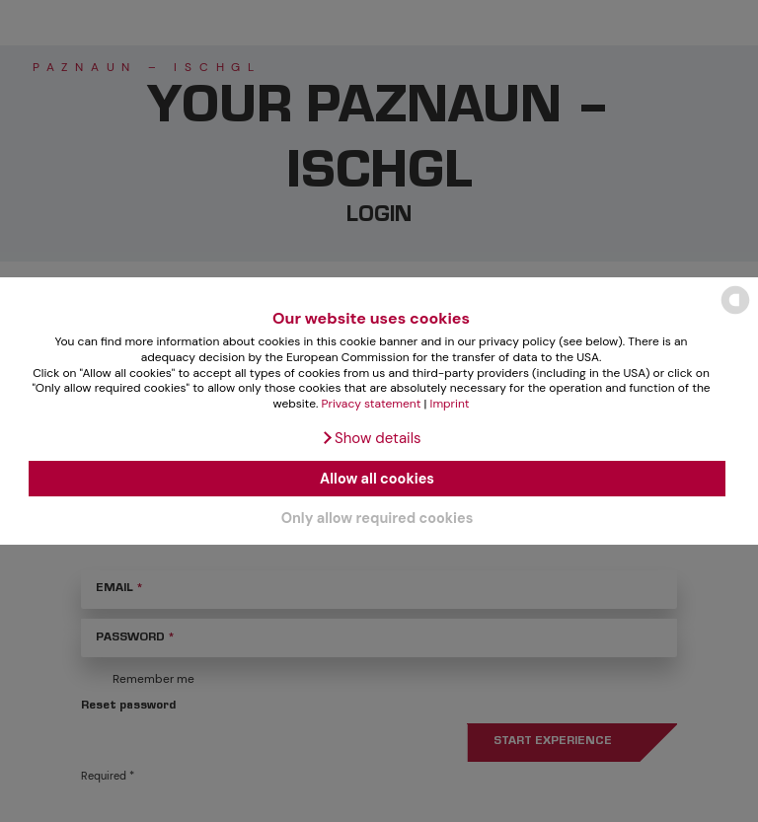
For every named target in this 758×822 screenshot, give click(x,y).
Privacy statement (371, 403)
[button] (370, 438)
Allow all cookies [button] (377, 478)
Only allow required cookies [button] (377, 518)
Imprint (450, 403)
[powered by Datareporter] (735, 312)
